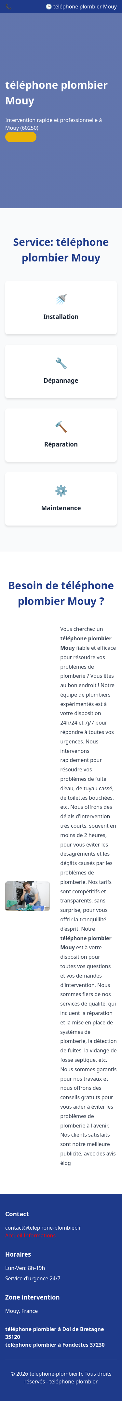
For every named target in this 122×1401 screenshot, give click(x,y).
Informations (40, 1235)
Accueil (13, 1235)
